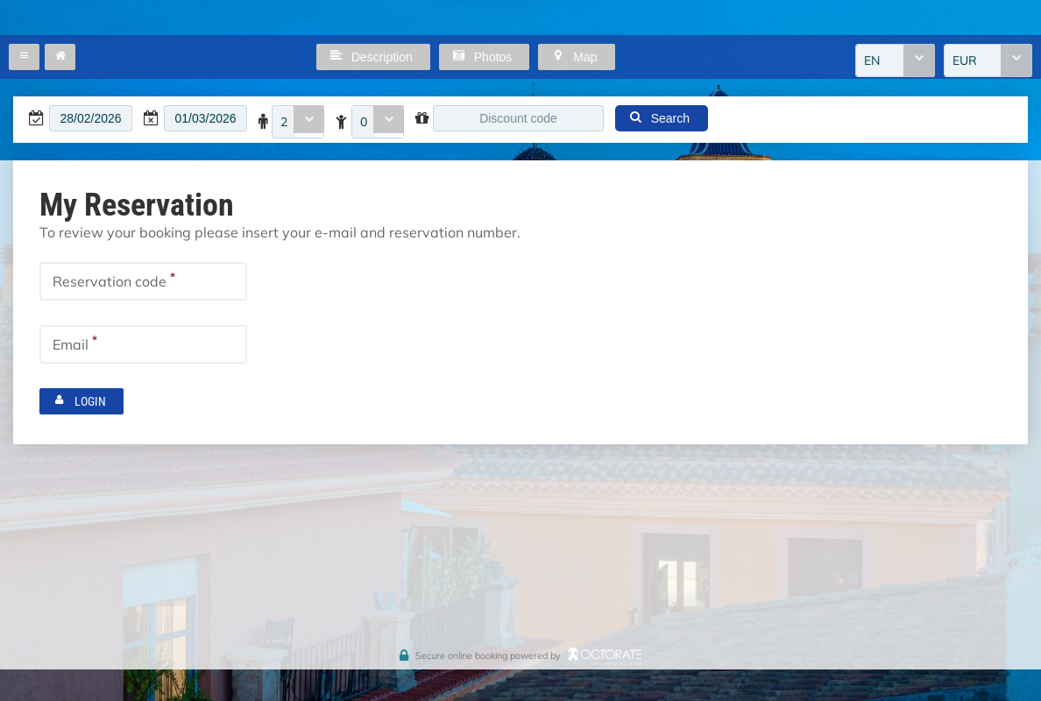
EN (872, 60)
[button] (24, 57)
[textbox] (90, 118)
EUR (964, 60)
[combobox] (895, 60)
